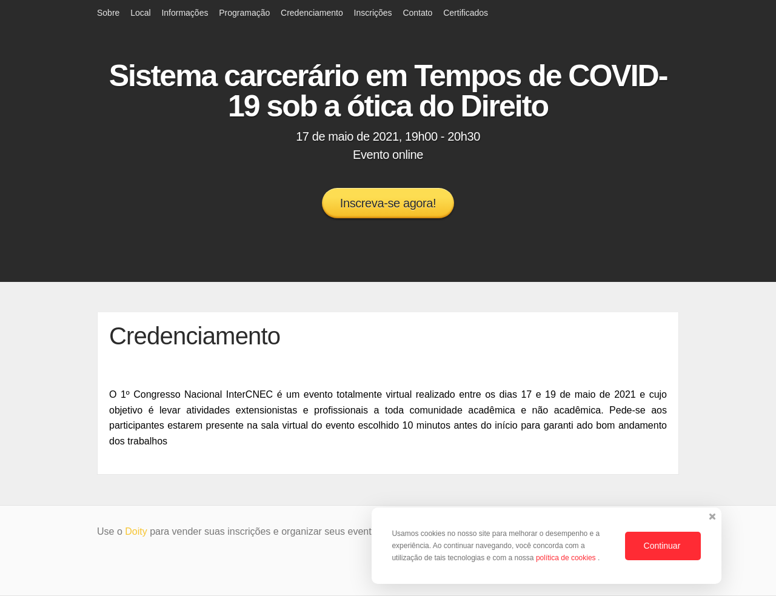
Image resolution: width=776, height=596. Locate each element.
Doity (136, 531)
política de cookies (567, 558)
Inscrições (373, 13)
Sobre (108, 13)
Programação (244, 13)
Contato (417, 13)
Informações (184, 13)
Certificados (465, 13)
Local (140, 13)
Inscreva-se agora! (388, 203)
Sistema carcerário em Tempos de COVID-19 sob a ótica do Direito (388, 91)
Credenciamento (312, 13)
